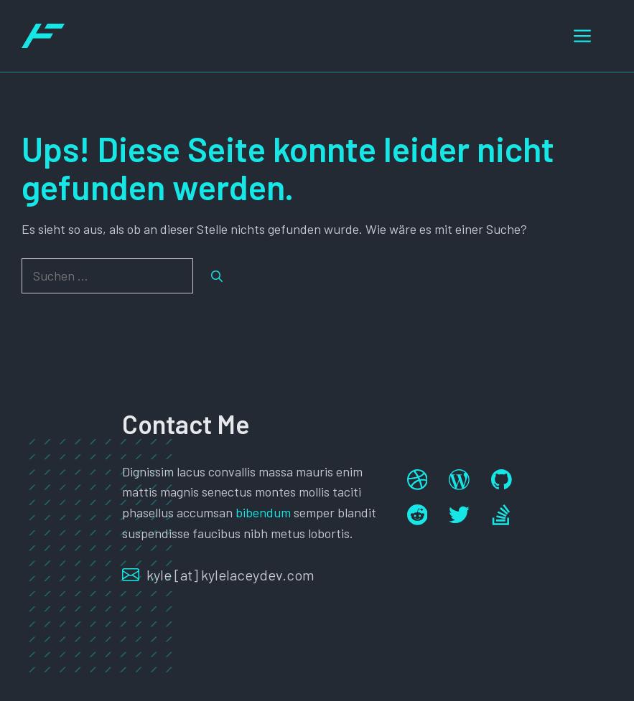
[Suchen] (217, 276)
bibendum (263, 512)
